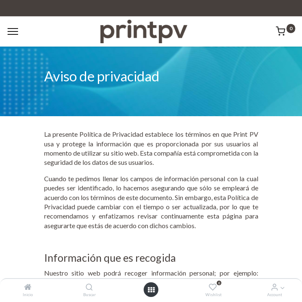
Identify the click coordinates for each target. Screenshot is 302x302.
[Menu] (13, 31)
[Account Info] (274, 287)
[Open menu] (151, 290)
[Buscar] (89, 287)
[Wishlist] (213, 287)
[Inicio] (28, 287)
